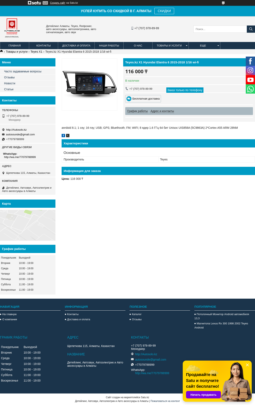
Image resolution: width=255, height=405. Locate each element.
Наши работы (109, 45)
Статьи (8, 89)
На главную (9, 314)
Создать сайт (57, 2)
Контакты (43, 45)
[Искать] (251, 29)
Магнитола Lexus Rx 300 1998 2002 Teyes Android (221, 325)
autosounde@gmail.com (20, 134)
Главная (14, 45)
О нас (138, 45)
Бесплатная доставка (146, 98)
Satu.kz (145, 397)
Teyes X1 (36, 51)
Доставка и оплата (76, 45)
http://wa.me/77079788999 (20, 157)
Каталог (136, 314)
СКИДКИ (164, 11)
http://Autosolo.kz (16, 129)
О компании (9, 319)
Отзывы (9, 77)
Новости (9, 83)
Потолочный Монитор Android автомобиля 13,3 (221, 316)
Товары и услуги (169, 45)
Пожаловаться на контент (165, 401)
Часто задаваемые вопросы (22, 71)
